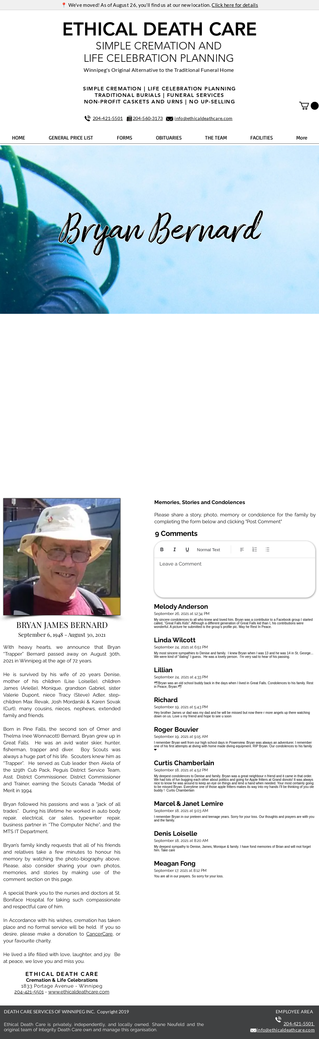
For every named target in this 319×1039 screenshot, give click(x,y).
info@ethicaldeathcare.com (203, 118)
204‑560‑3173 (148, 118)
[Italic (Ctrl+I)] (174, 549)
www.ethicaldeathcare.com (78, 992)
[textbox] (235, 576)
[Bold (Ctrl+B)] (162, 549)
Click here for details (235, 5)
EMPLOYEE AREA (294, 1011)
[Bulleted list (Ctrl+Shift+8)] (267, 549)
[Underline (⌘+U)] (187, 549)
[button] (309, 106)
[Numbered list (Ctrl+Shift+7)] (254, 549)
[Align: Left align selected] (242, 549)
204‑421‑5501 (108, 118)
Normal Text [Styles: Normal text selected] (208, 549)
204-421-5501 (29, 992)
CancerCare (99, 934)
